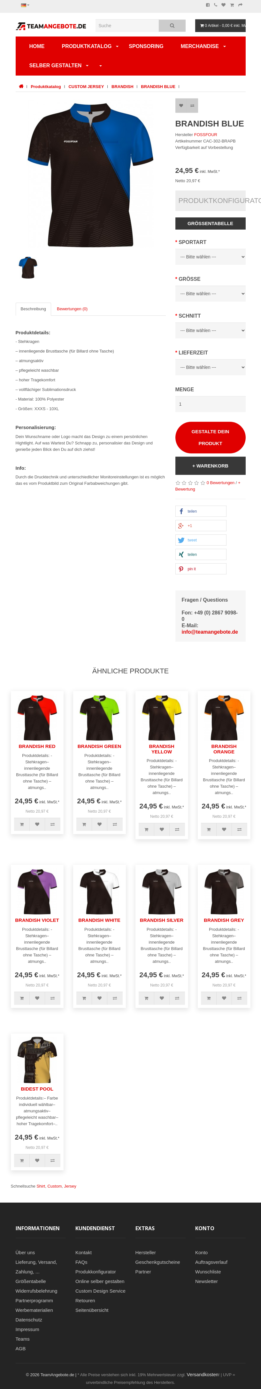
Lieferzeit (193, 352)
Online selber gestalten (99, 1281)
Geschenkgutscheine (157, 1262)
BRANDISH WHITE (99, 920)
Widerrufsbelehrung (37, 1291)
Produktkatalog (87, 46)
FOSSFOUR (205, 134)
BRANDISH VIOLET (37, 920)
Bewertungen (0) (72, 308)
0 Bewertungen (220, 482)
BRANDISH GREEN (99, 746)
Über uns (25, 1252)
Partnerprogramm (34, 1300)
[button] (201, 511)
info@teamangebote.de (210, 632)
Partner (143, 1271)
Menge (184, 389)
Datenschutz (29, 1319)
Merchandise (200, 46)
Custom (54, 1186)
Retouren (85, 1300)
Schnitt (190, 316)
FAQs (81, 1262)
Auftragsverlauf (211, 1262)
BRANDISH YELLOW (161, 748)
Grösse (189, 279)
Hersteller (145, 1252)
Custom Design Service (100, 1291)
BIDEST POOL (37, 1089)
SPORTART (192, 242)
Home (37, 46)
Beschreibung (33, 308)
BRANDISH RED (37, 746)
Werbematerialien (34, 1310)
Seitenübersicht (91, 1310)
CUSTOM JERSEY (86, 86)
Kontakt (83, 1252)
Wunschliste (208, 1271)
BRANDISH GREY (224, 920)
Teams (23, 1339)
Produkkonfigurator (95, 1271)
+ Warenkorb (210, 465)
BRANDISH (122, 86)
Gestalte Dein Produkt (210, 437)
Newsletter (206, 1281)
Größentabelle (210, 223)
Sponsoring (146, 46)
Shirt (40, 1186)
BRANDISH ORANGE (223, 748)
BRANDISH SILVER (161, 920)
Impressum (27, 1329)
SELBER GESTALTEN (55, 65)
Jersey (70, 1186)
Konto (201, 1252)
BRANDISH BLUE (158, 86)
